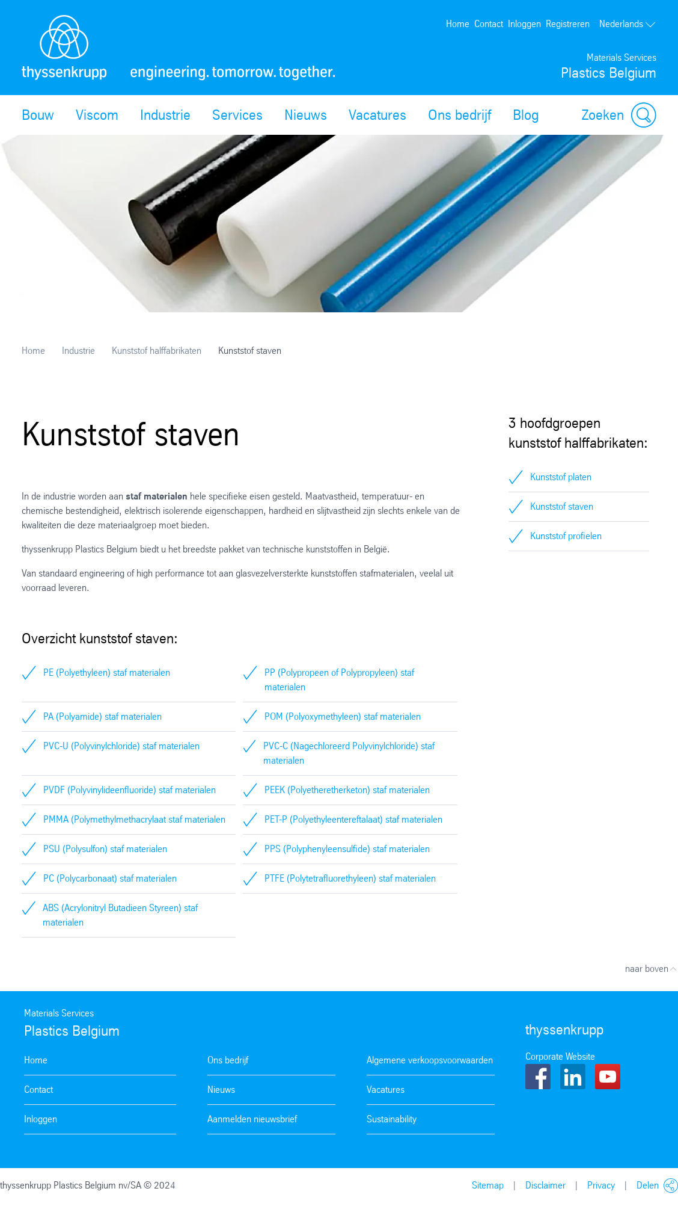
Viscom (97, 115)
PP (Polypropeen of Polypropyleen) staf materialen (339, 680)
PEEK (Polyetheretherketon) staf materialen (347, 790)
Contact (488, 23)
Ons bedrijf (459, 115)
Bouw (38, 115)
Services (237, 115)
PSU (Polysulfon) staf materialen (105, 849)
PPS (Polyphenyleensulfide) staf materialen (347, 849)
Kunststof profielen (566, 536)
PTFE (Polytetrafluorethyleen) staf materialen (350, 878)
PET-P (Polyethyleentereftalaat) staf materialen (353, 819)
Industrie (165, 115)
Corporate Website (560, 1056)
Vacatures (377, 115)
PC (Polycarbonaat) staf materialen (110, 878)
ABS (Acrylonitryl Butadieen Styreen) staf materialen (120, 915)
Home (457, 23)
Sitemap (488, 1185)
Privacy (601, 1185)
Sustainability (392, 1119)
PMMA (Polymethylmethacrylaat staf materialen (134, 819)
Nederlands (627, 23)
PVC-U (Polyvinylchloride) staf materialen (121, 746)
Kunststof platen (560, 477)
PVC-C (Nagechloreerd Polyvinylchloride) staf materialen (349, 753)
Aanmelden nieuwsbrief (252, 1119)
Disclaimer (545, 1185)
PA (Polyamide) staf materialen (102, 716)
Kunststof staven (561, 506)
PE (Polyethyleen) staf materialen (106, 672)
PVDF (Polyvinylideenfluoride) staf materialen (129, 790)
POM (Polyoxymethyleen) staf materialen (342, 716)
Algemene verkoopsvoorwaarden (430, 1060)
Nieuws (305, 115)
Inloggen (524, 23)
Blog (526, 115)
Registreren (568, 23)
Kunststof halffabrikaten (156, 350)
